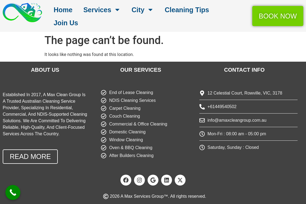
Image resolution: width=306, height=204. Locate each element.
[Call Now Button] (12, 192)
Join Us (66, 23)
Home (63, 10)
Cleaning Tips (187, 10)
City (143, 10)
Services (102, 10)
